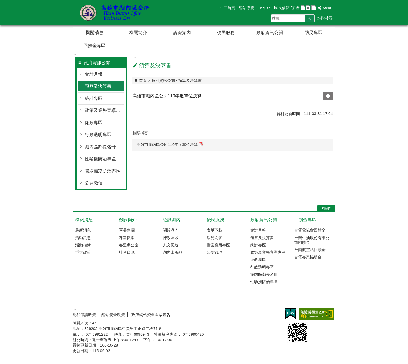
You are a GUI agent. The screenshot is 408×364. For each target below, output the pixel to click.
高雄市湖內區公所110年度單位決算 (170, 144)
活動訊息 (83, 237)
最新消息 (83, 230)
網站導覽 (246, 7)
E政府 (290, 314)
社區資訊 (127, 252)
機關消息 (94, 32)
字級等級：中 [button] (308, 7)
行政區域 (170, 237)
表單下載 (214, 230)
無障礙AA (316, 314)
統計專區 (94, 98)
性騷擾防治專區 (100, 158)
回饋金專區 (95, 45)
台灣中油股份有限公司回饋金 (311, 240)
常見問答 (214, 237)
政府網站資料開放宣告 (150, 314)
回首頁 (229, 7)
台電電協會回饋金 (310, 230)
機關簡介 (138, 32)
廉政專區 (94, 122)
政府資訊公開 (269, 32)
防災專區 (313, 32)
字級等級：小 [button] (303, 7)
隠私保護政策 (84, 314)
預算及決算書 (98, 86)
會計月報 (94, 74)
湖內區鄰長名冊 (100, 146)
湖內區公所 (117, 12)
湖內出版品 (172, 252)
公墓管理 (214, 252)
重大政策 (83, 252)
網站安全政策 (113, 314)
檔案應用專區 (218, 245)
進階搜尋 (325, 18)
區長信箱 (282, 7)
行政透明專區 (98, 134)
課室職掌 (127, 237)
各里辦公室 (128, 245)
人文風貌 (170, 245)
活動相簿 (83, 245)
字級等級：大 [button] (313, 7)
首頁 (143, 80)
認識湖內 (182, 32)
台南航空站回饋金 (310, 249)
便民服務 (226, 32)
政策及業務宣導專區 (104, 110)
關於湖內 (170, 230)
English (264, 8)
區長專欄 (127, 230)
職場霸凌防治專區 (102, 171)
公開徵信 (94, 183)
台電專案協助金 (308, 257)
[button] (309, 18)
